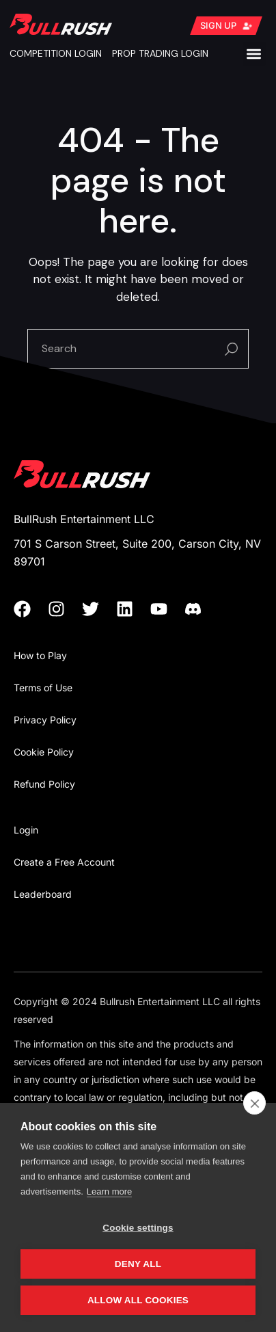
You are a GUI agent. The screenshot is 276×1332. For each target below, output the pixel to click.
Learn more (109, 1191)
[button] (254, 54)
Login (26, 830)
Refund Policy (44, 784)
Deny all (138, 1264)
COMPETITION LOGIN (56, 53)
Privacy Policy (45, 719)
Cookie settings (138, 1228)
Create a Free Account (64, 862)
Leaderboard (43, 894)
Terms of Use (43, 687)
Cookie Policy (44, 752)
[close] (254, 1103)
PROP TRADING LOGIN (160, 53)
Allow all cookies (138, 1300)
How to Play (40, 655)
